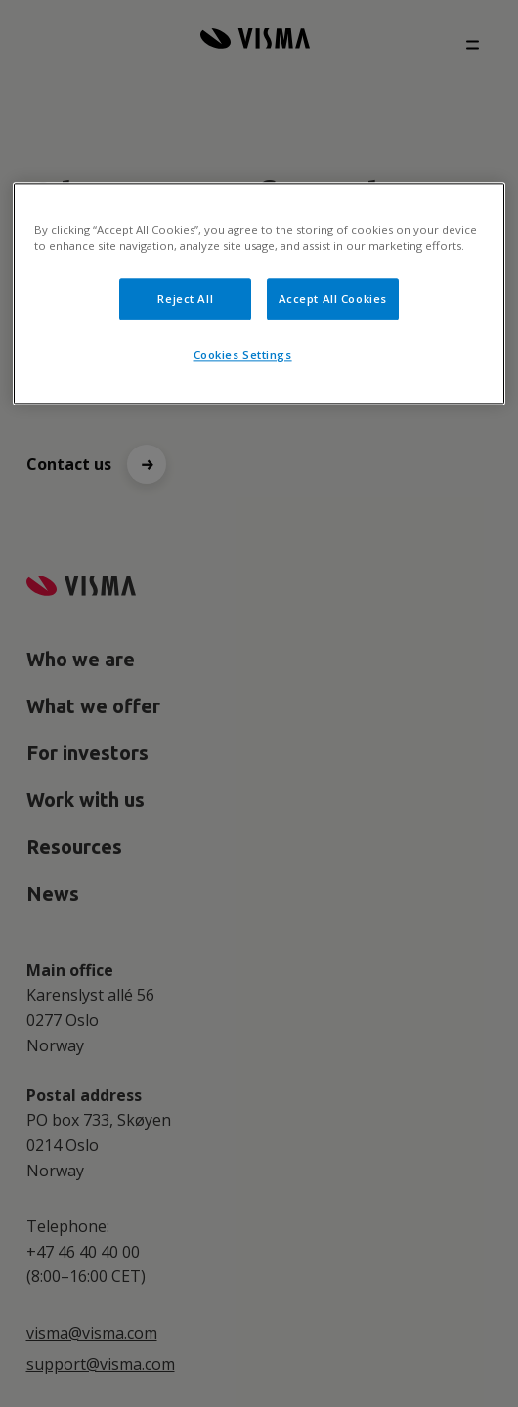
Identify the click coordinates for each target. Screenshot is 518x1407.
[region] (259, 293)
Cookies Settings (243, 354)
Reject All (185, 298)
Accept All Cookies (333, 298)
